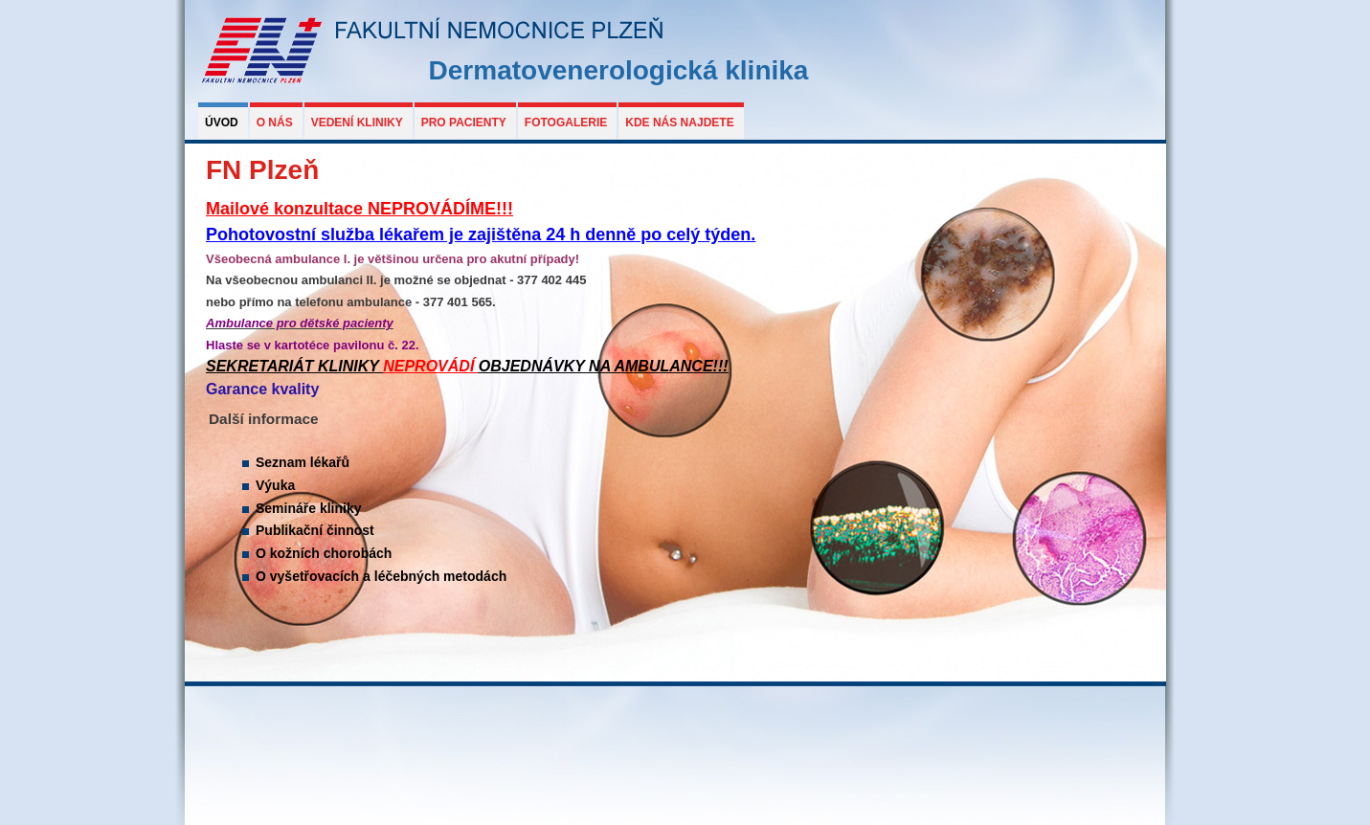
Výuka (275, 485)
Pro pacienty (463, 122)
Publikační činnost (315, 530)
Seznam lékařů (302, 462)
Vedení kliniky (357, 122)
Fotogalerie (566, 122)
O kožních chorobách (324, 553)
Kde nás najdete (679, 122)
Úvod (221, 122)
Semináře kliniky (309, 508)
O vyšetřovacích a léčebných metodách (381, 576)
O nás (275, 122)
